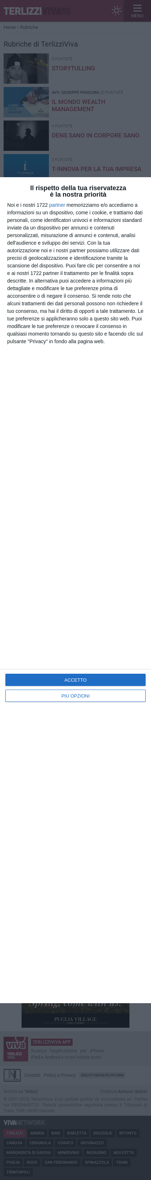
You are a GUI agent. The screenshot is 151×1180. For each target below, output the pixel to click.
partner (57, 204)
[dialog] (75, 590)
